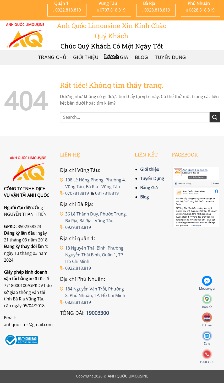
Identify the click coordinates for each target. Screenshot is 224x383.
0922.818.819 (78, 268)
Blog (144, 197)
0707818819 (77, 193)
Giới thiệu (149, 169)
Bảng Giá (149, 188)
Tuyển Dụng (170, 57)
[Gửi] (215, 117)
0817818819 (107, 193)
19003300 (97, 312)
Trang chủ (52, 57)
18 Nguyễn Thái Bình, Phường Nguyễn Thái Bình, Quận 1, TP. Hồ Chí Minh (94, 254)
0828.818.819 (78, 302)
